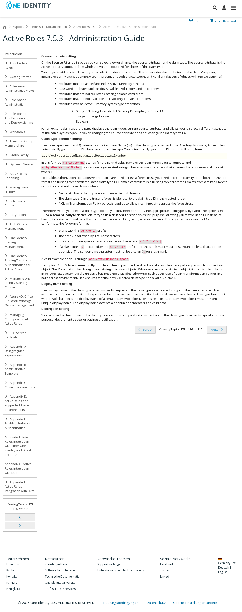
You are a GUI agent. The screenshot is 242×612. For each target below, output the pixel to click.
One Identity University (60, 583)
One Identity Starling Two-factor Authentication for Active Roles (18, 262)
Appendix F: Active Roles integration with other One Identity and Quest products (18, 446)
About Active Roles (16, 65)
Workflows (15, 132)
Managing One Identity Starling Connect (18, 282)
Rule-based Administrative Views (20, 88)
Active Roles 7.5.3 (85, 27)
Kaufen (11, 570)
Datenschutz (156, 602)
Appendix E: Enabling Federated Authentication (19, 423)
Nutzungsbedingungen (121, 602)
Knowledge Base (56, 564)
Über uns (12, 564)
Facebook (166, 564)
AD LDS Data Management (16, 226)
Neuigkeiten (14, 589)
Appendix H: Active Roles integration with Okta (20, 486)
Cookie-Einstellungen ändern (195, 602)
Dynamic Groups (19, 164)
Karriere (11, 583)
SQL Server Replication (15, 335)
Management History (17, 189)
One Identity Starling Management (16, 242)
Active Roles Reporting (16, 175)
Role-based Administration (15, 102)
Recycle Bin (15, 215)
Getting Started (18, 77)
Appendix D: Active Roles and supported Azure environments (17, 403)
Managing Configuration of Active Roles (16, 318)
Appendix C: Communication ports (20, 385)
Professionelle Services (60, 589)
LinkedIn (165, 576)
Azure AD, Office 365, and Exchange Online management (19, 300)
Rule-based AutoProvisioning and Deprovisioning (19, 117)
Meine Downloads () (226, 20)
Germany (227, 563)
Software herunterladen (61, 570)
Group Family (17, 155)
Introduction (13, 54)
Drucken (199, 20)
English (222, 572)
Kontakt (11, 576)
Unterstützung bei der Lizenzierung (120, 570)
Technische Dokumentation (48, 27)
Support (18, 27)
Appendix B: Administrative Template (16, 369)
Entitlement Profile (15, 203)
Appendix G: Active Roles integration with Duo (18, 468)
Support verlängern (110, 564)
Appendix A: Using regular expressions (16, 350)
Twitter (164, 570)
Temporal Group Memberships (19, 143)
